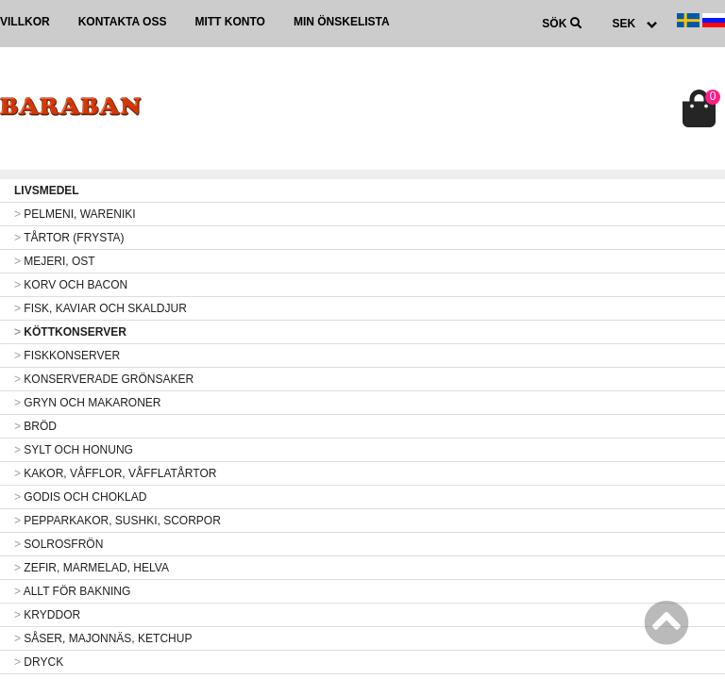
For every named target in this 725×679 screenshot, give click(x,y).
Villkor (25, 21)
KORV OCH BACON (70, 284)
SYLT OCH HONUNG (73, 449)
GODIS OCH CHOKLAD (80, 497)
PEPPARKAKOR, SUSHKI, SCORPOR (117, 520)
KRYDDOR (47, 614)
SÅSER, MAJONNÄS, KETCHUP (103, 638)
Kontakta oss (122, 21)
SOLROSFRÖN (58, 544)
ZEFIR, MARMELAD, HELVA (91, 567)
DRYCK (38, 662)
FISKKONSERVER (67, 355)
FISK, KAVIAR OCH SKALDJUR (100, 308)
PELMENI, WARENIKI (75, 214)
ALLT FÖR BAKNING (72, 591)
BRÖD (35, 426)
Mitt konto (229, 21)
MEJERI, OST (54, 261)
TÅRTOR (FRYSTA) (69, 237)
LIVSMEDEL (46, 190)
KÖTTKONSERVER (70, 332)
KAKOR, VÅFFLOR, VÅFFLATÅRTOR (115, 473)
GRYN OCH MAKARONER (87, 402)
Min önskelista (342, 21)
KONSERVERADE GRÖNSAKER (104, 379)
